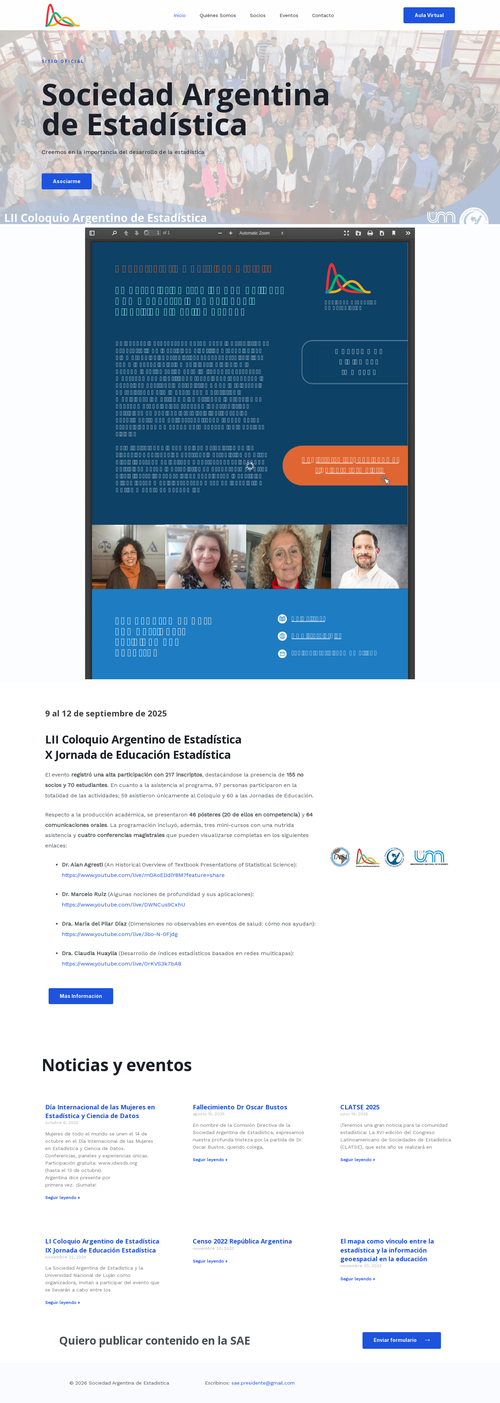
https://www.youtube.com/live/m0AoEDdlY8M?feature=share (143, 875)
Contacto (323, 15)
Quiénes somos (218, 15)
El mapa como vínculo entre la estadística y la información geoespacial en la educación (387, 1250)
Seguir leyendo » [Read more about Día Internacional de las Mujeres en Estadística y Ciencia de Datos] (62, 1197)
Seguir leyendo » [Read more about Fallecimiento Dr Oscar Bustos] (210, 1159)
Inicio (180, 15)
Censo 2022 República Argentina (242, 1241)
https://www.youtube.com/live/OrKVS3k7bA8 (121, 963)
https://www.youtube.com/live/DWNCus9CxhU (123, 904)
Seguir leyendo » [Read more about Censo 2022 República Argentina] (210, 1261)
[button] (119, 182)
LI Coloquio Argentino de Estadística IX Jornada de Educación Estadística (102, 1245)
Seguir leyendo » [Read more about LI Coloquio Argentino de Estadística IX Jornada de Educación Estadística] (62, 1302)
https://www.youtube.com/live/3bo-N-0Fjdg (120, 934)
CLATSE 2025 (360, 1107)
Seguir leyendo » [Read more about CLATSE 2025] (357, 1159)
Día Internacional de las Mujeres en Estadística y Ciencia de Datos (100, 1111)
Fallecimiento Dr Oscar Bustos (240, 1107)
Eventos (289, 15)
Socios (258, 15)
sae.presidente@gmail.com (263, 1383)
